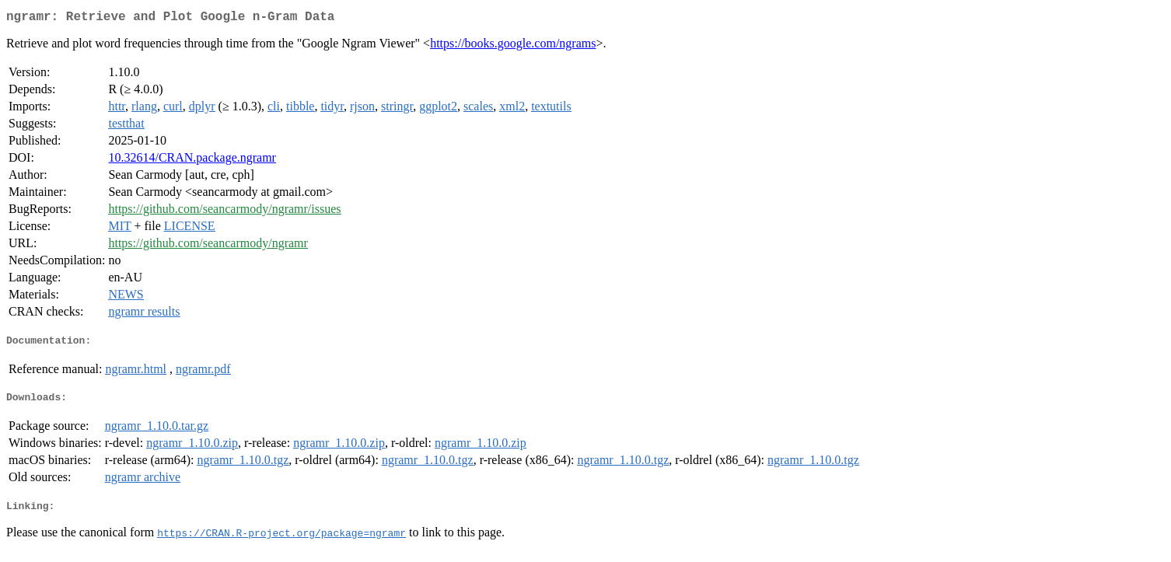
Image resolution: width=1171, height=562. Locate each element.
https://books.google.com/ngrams (513, 46)
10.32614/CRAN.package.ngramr (192, 160)
